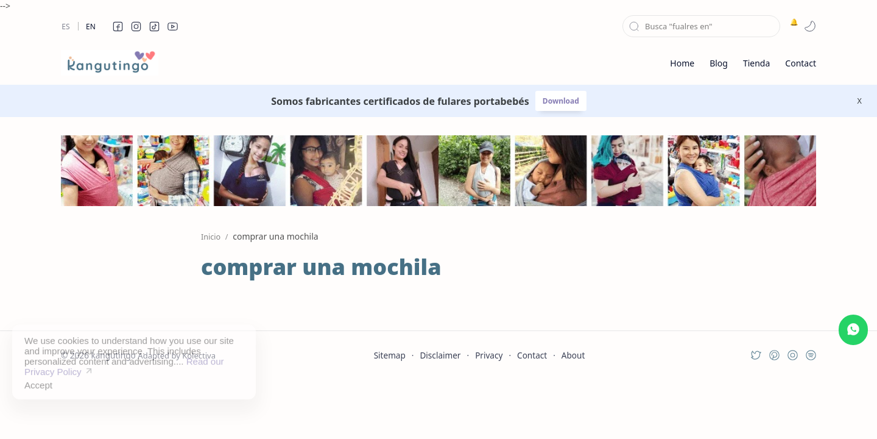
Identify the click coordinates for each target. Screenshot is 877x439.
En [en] (91, 26)
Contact (532, 355)
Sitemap (390, 355)
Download (561, 101)
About (573, 355)
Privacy (488, 355)
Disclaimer (440, 355)
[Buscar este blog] (701, 26)
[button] (117, 26)
